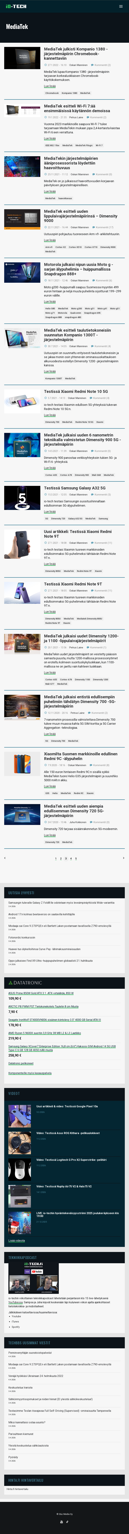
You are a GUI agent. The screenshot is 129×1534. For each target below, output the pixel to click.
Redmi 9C (78, 793)
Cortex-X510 (75, 247)
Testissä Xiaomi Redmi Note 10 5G (76, 391)
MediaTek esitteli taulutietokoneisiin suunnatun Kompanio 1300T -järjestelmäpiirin (77, 335)
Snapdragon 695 (92, 313)
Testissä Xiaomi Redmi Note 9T (73, 584)
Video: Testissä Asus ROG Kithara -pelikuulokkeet (68, 1133)
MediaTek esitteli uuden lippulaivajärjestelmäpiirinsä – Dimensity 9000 (80, 216)
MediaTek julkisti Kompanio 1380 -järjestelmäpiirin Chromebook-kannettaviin (76, 54)
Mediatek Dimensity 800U (89, 618)
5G (46, 518)
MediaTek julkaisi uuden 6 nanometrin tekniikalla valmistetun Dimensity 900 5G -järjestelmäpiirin (82, 440)
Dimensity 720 (58, 518)
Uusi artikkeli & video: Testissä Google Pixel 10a (67, 1106)
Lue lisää (50, 86)
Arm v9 (48, 247)
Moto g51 (115, 308)
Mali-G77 (49, 684)
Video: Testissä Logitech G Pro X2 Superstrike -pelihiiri (71, 1159)
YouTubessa (15, 1302)
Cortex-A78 (66, 475)
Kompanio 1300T (53, 378)
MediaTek (85, 93)
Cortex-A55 (51, 475)
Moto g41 (102, 308)
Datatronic (26, 983)
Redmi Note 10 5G (84, 422)
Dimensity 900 (82, 475)
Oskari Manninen (78, 65)
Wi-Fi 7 (99, 145)
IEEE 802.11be (52, 145)
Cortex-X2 (60, 247)
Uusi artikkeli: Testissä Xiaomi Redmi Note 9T (78, 534)
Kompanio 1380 (69, 93)
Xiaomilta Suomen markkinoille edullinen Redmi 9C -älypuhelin (80, 756)
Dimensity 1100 (82, 679)
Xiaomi (99, 422)
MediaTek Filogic (84, 145)
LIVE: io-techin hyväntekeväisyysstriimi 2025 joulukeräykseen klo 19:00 (77, 1215)
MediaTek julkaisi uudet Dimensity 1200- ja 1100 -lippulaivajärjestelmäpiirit (81, 638)
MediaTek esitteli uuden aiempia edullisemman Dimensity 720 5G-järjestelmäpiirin (74, 811)
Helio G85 (50, 308)
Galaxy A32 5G (75, 518)
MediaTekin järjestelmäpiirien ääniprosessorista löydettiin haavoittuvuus (71, 163)
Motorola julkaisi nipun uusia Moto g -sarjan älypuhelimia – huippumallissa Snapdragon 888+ (78, 269)
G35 (47, 793)
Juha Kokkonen (77, 822)
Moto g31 (89, 308)
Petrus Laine (76, 117)
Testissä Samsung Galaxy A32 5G (74, 488)
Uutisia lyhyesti (21, 892)
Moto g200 (76, 308)
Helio (55, 793)
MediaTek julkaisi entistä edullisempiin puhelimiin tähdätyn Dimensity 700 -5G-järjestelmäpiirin (80, 702)
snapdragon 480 (73, 317)
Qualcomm (75, 313)
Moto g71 (50, 313)
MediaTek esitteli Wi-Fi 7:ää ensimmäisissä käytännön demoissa (77, 108)
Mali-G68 (96, 475)
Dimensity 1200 (100, 679)
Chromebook (52, 93)
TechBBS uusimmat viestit (29, 1342)
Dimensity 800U (53, 571)
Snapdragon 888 (53, 317)
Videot (14, 1093)
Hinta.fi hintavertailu (17, 1489)
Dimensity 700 (52, 422)
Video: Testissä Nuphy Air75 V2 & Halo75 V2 (64, 1186)
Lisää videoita (16, 1240)
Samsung (103, 518)
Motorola (62, 313)
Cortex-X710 (91, 247)
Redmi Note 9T (84, 571)
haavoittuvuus (65, 198)
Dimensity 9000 (107, 247)
